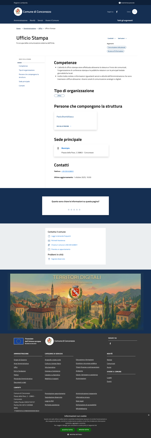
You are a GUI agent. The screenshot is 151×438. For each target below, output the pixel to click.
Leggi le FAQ (49, 401)
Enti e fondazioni (20, 371)
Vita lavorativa (50, 367)
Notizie (109, 359)
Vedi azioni (122, 38)
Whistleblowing (81, 408)
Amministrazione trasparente (86, 393)
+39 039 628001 (68, 171)
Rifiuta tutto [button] (84, 430)
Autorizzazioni (81, 378)
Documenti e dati (20, 382)
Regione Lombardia (20, 2)
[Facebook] (116, 11)
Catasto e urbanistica (52, 375)
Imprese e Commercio (52, 371)
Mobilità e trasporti (52, 378)
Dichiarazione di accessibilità (86, 405)
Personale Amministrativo (23, 378)
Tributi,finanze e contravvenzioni (87, 367)
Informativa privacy (83, 397)
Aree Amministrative (21, 363)
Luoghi (109, 377)
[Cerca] (134, 11)
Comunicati (111, 363)
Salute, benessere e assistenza (87, 374)
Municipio (65, 148)
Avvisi (109, 367)
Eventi (109, 381)
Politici (16, 375)
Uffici (40, 28)
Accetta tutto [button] (67, 430)
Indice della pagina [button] (25, 59)
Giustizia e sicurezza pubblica (86, 363)
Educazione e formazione (85, 359)
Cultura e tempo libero (53, 363)
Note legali (80, 401)
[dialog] (75, 425)
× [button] (148, 415)
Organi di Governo (20, 359)
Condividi (112, 38)
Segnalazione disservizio (53, 397)
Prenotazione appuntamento (55, 393)
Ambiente (79, 371)
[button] (75, 434)
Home (18, 28)
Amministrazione (30, 28)
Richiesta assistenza (52, 405)
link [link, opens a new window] (96, 425)
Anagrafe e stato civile (53, 359)
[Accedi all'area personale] (126, 2)
